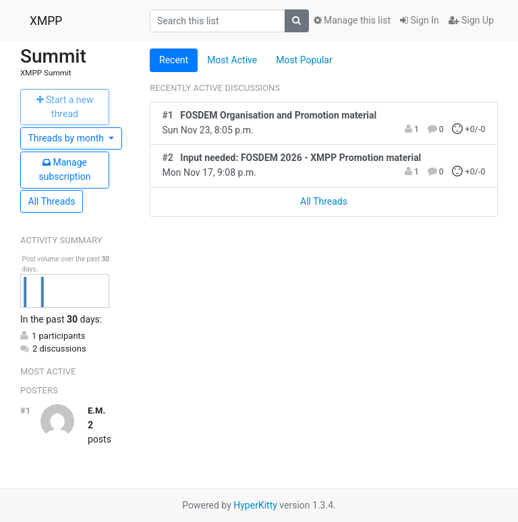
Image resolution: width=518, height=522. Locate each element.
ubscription (64, 169)
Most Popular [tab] (304, 60)
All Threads (52, 201)
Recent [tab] (173, 60)
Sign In (419, 20)
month (67, 138)
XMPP (46, 21)
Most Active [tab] (232, 60)
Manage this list (352, 20)
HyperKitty (255, 505)
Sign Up (471, 20)
